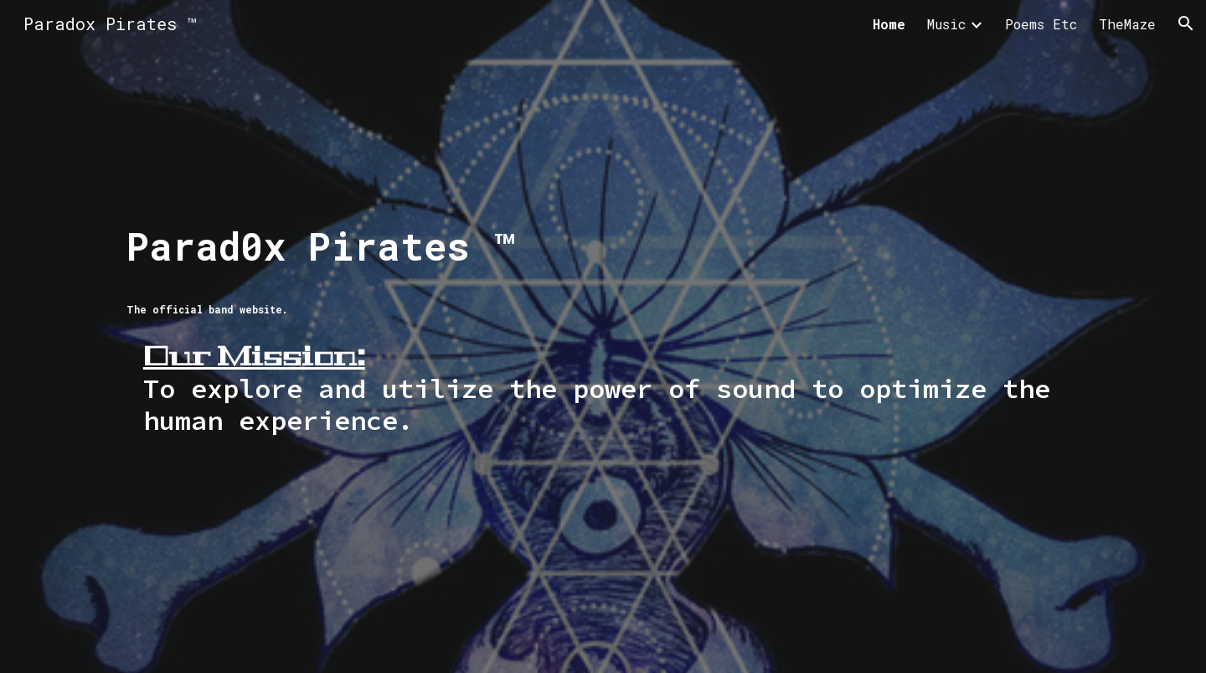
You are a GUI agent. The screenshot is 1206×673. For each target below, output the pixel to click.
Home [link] (889, 24)
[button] (1186, 23)
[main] (603, 336)
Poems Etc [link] (1041, 24)
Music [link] (946, 24)
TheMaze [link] (1127, 24)
